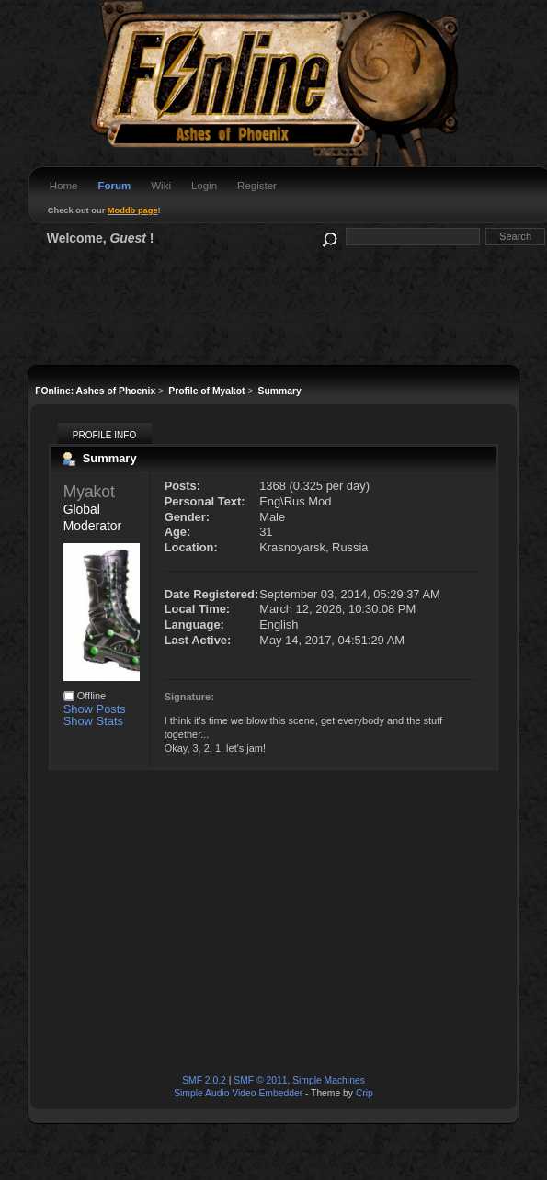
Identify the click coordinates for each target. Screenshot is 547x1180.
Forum (114, 185)
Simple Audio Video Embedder (238, 1093)
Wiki (161, 185)
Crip (364, 1093)
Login (204, 185)
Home (64, 185)
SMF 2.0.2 (204, 1080)
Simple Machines (328, 1080)
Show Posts (94, 709)
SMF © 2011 (260, 1080)
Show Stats (93, 721)
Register (257, 185)
